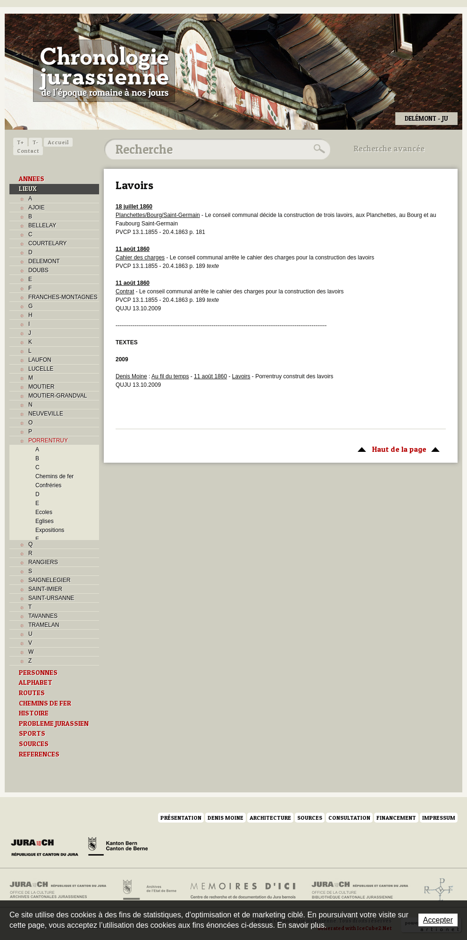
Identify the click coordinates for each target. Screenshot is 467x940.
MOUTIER (41, 386)
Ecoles (43, 512)
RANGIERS (43, 562)
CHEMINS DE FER (45, 703)
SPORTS (32, 733)
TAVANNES (43, 616)
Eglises (44, 521)
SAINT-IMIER (45, 589)
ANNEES (31, 179)
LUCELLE (40, 369)
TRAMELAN (43, 625)
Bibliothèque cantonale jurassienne (360, 890)
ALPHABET (35, 682)
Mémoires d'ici (243, 890)
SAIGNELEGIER (49, 580)
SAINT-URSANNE (51, 598)
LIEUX (28, 188)
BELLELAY (42, 225)
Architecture (270, 817)
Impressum (438, 817)
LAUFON (39, 360)
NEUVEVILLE (45, 413)
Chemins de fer (54, 476)
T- (35, 142)
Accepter (438, 920)
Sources (309, 817)
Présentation (180, 817)
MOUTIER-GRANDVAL (57, 395)
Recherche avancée (389, 148)
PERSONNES (38, 672)
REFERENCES (39, 754)
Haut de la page (397, 448)
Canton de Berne (118, 848)
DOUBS (38, 270)
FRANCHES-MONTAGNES (62, 297)
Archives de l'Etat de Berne (149, 890)
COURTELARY (47, 243)
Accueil (58, 142)
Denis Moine (225, 817)
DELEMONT (44, 261)
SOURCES (34, 744)
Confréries (48, 485)
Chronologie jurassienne (104, 71)
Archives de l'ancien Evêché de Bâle (435, 890)
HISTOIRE (34, 713)
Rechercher (317, 149)
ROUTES (32, 693)
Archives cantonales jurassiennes (61, 890)
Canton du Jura (47, 848)
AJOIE (36, 207)
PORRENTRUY (48, 440)
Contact (28, 150)
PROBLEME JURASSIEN (54, 723)
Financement (396, 817)
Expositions (49, 530)
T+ (20, 142)
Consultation (349, 817)
